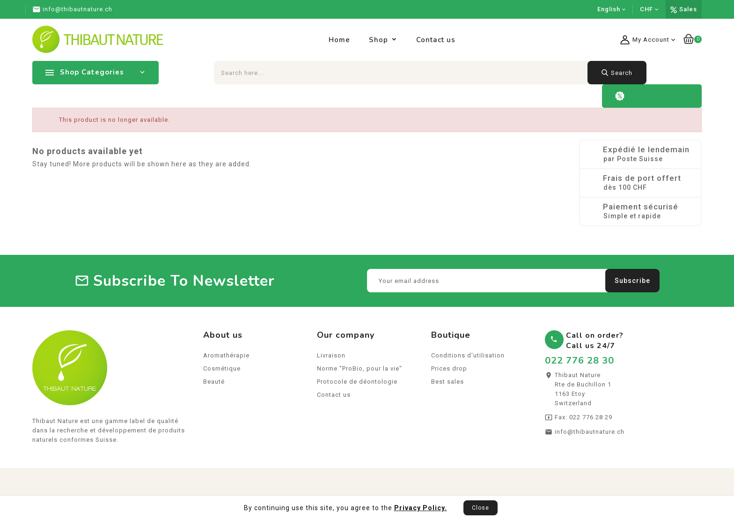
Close (480, 508)
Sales (688, 9)
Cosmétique (222, 369)
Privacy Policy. (420, 508)
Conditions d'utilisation (468, 356)
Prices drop (449, 369)
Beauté (214, 382)
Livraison (331, 356)
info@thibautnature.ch (589, 433)
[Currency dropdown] (649, 9)
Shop (378, 40)
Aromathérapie (226, 356)
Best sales (447, 382)
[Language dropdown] (611, 9)
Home (339, 40)
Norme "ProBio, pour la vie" (359, 369)
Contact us (435, 40)
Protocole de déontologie (357, 382)
